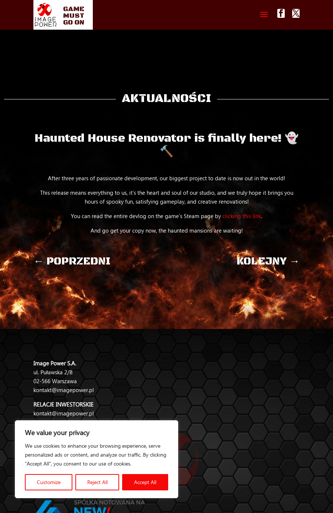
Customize (49, 482)
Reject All (97, 482)
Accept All (145, 482)
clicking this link (241, 216)
